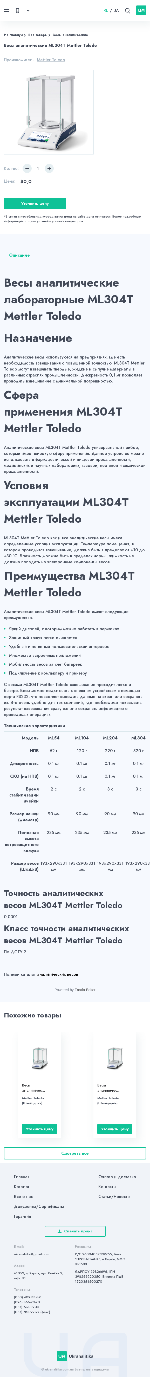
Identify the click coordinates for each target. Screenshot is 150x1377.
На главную (13, 35)
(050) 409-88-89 (27, 1297)
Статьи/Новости (114, 1197)
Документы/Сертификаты (39, 1206)
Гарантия (22, 1216)
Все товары (37, 35)
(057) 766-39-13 (26, 1307)
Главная (22, 1177)
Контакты (107, 1187)
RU (106, 11)
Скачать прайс (75, 1231)
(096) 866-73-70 (27, 1302)
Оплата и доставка (117, 1177)
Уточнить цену (35, 203)
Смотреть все (75, 1153)
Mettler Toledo (51, 60)
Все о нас (23, 1197)
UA (116, 11)
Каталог (22, 1187)
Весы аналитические (70, 35)
